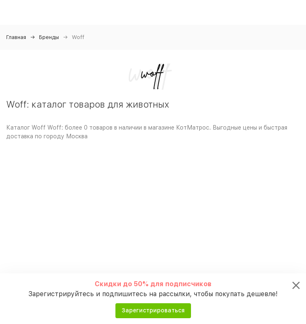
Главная (16, 37)
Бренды (49, 37)
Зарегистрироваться (153, 310)
